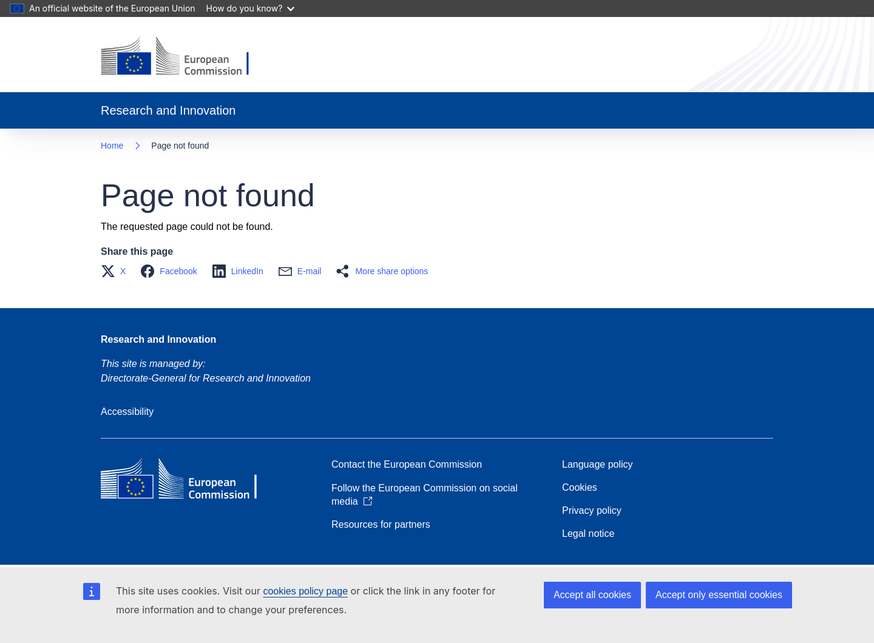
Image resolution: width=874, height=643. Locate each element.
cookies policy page (305, 591)
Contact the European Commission (406, 464)
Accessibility (127, 411)
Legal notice (588, 533)
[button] (117, 271)
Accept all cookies (592, 595)
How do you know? (250, 8)
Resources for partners (380, 524)
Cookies (579, 487)
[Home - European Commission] (184, 57)
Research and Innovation (158, 339)
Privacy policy (592, 510)
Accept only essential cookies (719, 595)
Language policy (597, 464)
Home (112, 145)
